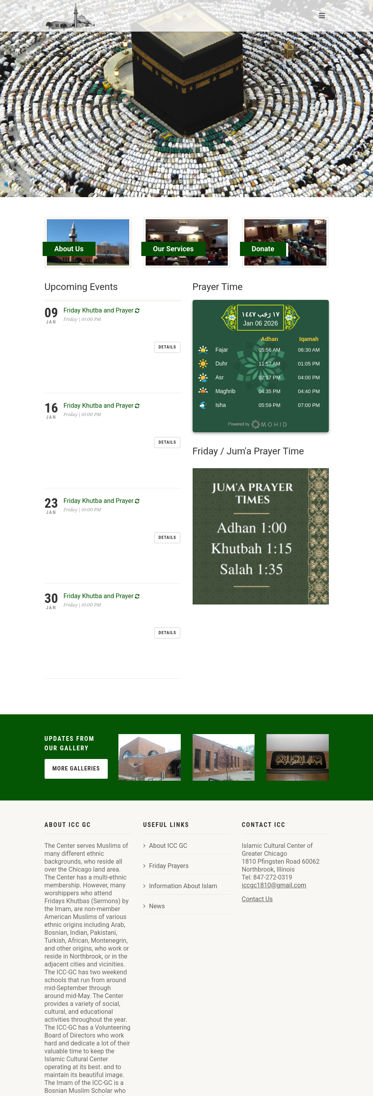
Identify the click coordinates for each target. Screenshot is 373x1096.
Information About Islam (180, 808)
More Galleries (76, 690)
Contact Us (257, 821)
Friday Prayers (166, 788)
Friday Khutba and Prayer (101, 310)
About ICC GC (165, 768)
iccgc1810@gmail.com (274, 807)
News (154, 828)
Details (167, 316)
